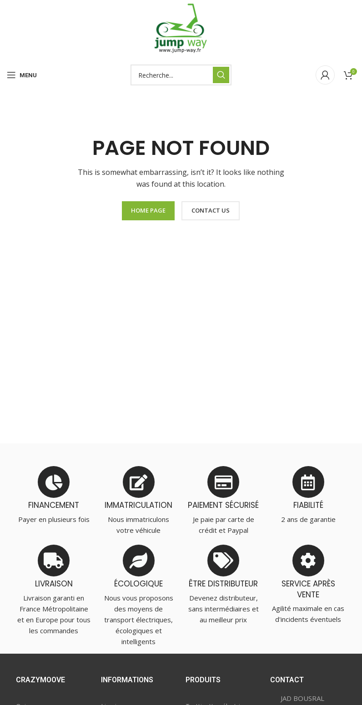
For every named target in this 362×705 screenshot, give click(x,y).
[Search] (181, 75)
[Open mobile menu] (21, 75)
